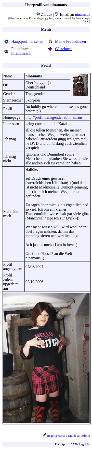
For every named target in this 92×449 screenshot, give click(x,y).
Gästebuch (63, 49)
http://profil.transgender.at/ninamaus (54, 117)
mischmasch (21, 53)
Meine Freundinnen (70, 41)
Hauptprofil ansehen (27, 41)
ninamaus (82, 14)
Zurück (44, 14)
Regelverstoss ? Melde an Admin (68, 435)
